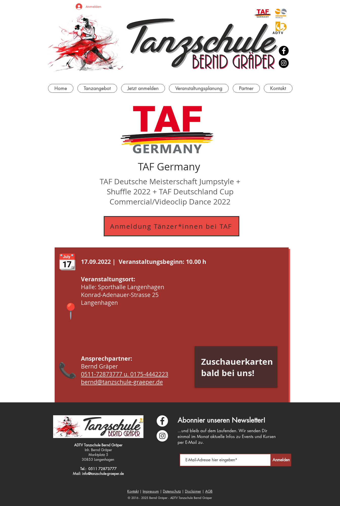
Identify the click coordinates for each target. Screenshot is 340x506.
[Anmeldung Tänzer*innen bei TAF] (171, 226)
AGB (208, 491)
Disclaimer (193, 491)
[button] (199, 88)
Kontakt (133, 491)
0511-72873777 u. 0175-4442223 (124, 374)
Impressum (151, 491)
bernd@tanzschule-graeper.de (122, 382)
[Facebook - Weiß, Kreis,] (162, 421)
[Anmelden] (281, 460)
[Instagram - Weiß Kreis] (162, 436)
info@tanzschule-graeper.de (103, 473)
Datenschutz (172, 491)
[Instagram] (284, 63)
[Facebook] (284, 51)
